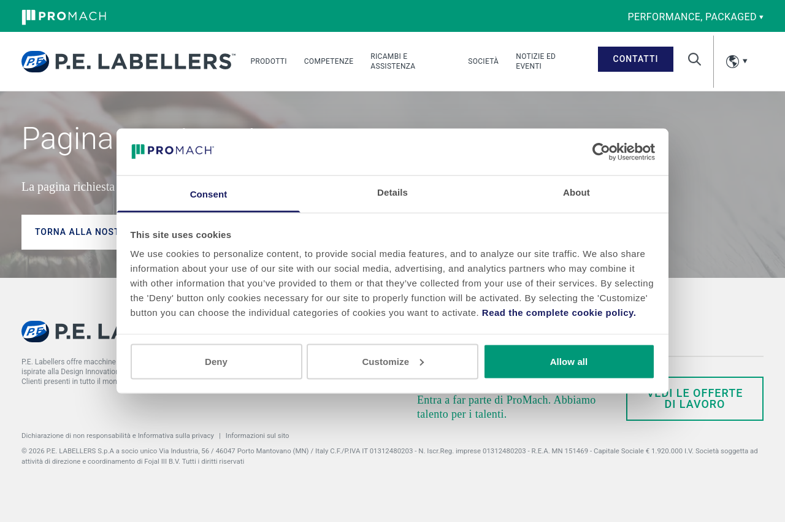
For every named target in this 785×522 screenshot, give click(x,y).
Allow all (569, 361)
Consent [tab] (209, 194)
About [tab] (576, 192)
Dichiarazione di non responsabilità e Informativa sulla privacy (117, 435)
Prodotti (268, 61)
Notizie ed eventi (536, 61)
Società (483, 61)
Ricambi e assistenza (392, 61)
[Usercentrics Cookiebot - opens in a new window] (601, 151)
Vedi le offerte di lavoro (695, 398)
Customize (393, 361)
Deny (216, 361)
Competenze (329, 61)
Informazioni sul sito (257, 435)
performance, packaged (696, 17)
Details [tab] (392, 192)
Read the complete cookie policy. (559, 312)
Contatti (636, 59)
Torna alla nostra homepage (110, 232)
